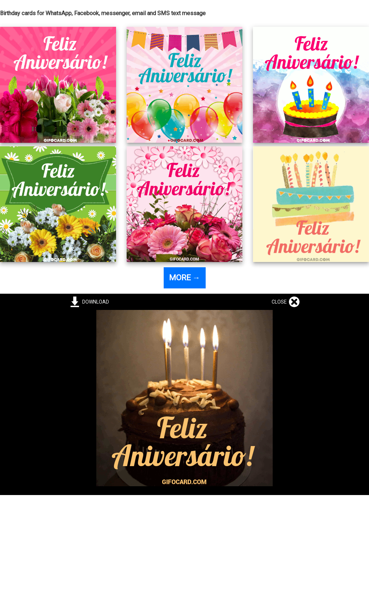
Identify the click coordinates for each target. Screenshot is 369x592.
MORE (184, 277)
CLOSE (280, 302)
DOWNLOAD (94, 302)
